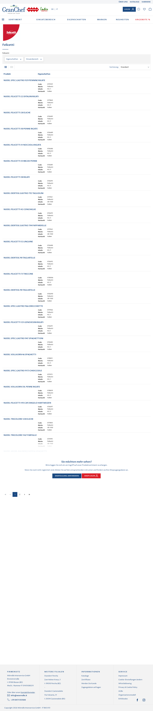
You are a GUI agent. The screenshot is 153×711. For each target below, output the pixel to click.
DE (52, 9)
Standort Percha (51, 683)
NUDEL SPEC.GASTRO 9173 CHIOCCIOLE (23, 499)
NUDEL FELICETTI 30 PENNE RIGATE (21, 150)
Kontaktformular (28, 699)
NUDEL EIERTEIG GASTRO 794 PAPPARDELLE (25, 290)
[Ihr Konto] (129, 9)
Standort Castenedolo (53, 698)
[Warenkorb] (150, 9)
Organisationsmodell (127, 702)
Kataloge (134, 2)
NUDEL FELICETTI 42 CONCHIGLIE (20, 266)
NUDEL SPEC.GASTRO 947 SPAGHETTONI (23, 453)
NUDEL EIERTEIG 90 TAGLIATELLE (19, 336)
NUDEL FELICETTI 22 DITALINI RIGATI (21, 103)
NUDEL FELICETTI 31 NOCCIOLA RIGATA (22, 173)
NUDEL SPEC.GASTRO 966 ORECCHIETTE (23, 406)
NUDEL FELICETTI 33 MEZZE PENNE (20, 197)
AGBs (120, 698)
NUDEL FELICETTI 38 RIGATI (17, 220)
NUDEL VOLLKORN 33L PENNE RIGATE (22, 523)
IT (57, 9)
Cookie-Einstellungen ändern (130, 687)
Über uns (123, 2)
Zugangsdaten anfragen (91, 694)
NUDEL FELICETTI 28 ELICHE (17, 127)
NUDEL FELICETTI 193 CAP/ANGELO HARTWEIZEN (27, 546)
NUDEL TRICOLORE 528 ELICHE (18, 569)
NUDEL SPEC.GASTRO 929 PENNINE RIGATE (24, 80)
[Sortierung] (135, 67)
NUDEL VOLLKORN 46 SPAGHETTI (20, 476)
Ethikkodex (123, 706)
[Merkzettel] (139, 9)
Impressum (122, 683)
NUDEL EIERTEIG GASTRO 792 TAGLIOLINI (23, 243)
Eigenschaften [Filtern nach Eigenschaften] (14, 59)
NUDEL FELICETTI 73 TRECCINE (18, 360)
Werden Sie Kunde (88, 690)
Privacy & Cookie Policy (127, 694)
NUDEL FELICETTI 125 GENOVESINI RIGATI (23, 429)
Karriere (146, 2)
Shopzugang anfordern (67, 648)
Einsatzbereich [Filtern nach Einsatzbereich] (34, 59)
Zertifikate (85, 687)
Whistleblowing (124, 690)
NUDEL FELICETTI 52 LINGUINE (18, 313)
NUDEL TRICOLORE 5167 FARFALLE (20, 593)
